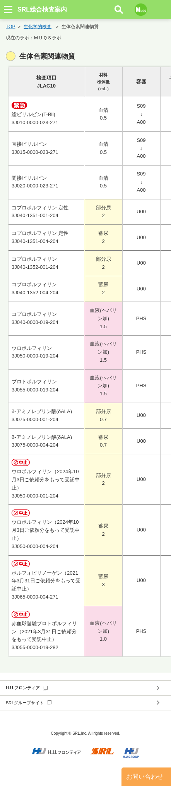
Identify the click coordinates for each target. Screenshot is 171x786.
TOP (10, 26)
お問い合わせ (144, 776)
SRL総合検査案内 (42, 9)
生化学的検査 (37, 26)
